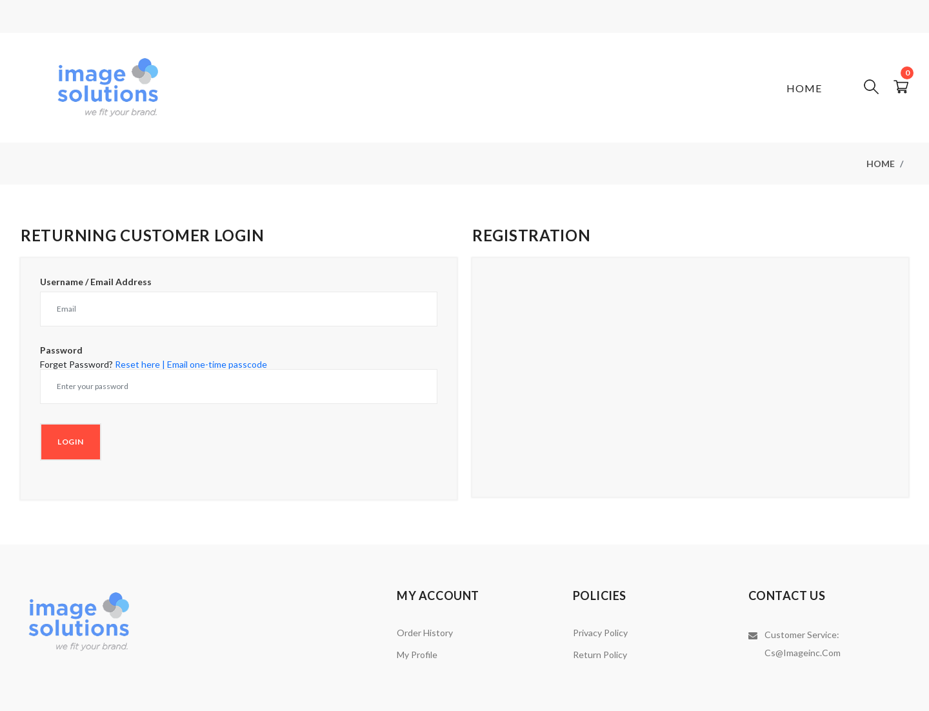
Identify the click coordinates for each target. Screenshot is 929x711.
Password (61, 350)
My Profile (417, 654)
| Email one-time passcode (214, 364)
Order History (425, 632)
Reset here (137, 364)
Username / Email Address (96, 281)
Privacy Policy (600, 632)
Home (804, 88)
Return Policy (600, 654)
